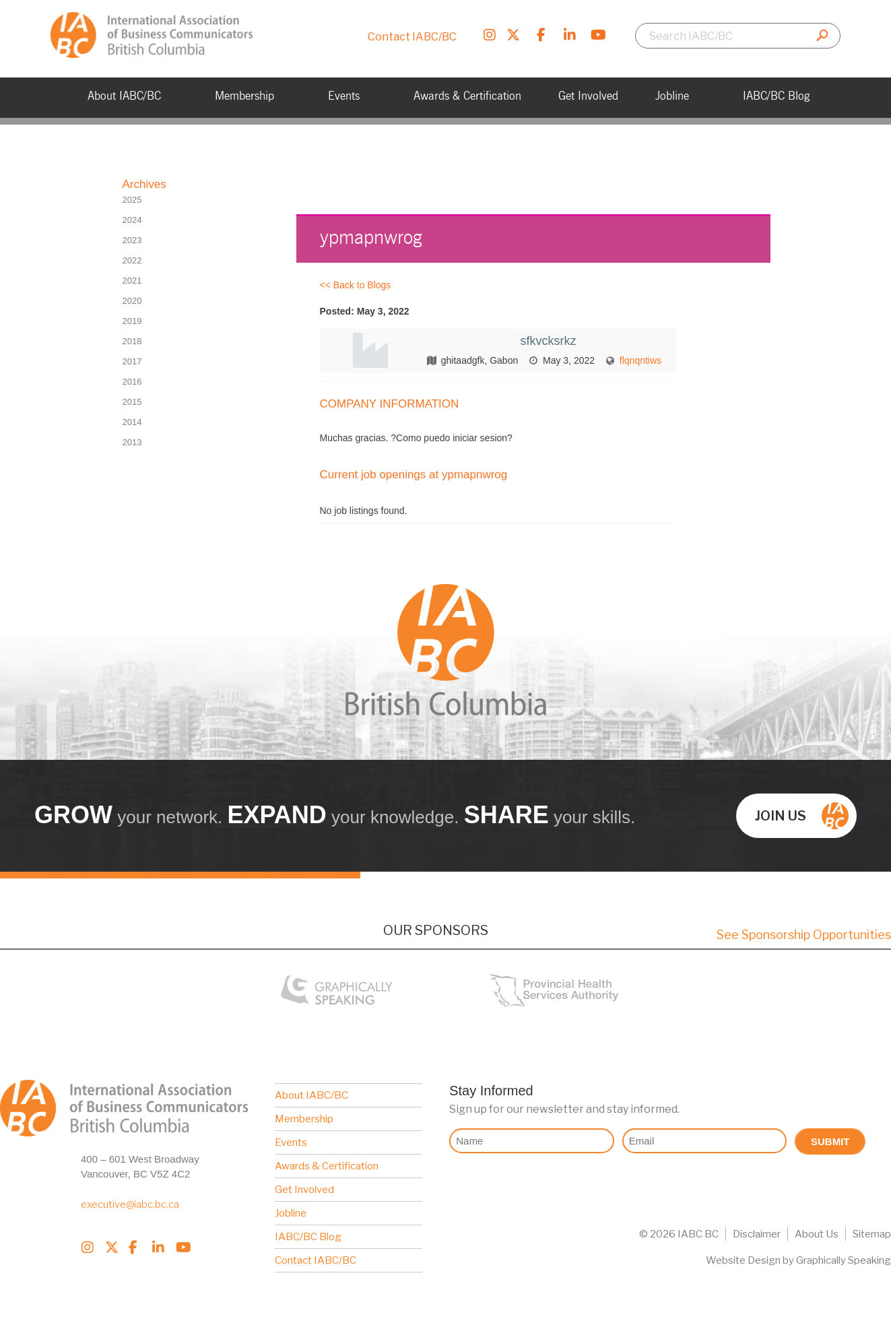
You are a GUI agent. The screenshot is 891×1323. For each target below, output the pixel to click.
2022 (132, 260)
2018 (132, 341)
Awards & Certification (326, 1166)
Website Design (743, 1260)
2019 (132, 321)
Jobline (290, 1213)
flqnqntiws (640, 360)
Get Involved (304, 1190)
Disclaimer (757, 1234)
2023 (132, 240)
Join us (802, 815)
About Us (816, 1234)
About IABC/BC (311, 1095)
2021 (132, 281)
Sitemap (872, 1234)
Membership (304, 1119)
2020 (132, 301)
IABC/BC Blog (308, 1237)
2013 (132, 442)
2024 (132, 220)
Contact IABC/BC (412, 36)
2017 (132, 361)
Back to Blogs (362, 285)
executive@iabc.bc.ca (130, 1204)
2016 (132, 382)
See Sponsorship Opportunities (804, 935)
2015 (132, 402)
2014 (132, 422)
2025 (132, 200)
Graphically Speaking (843, 1260)
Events (291, 1142)
